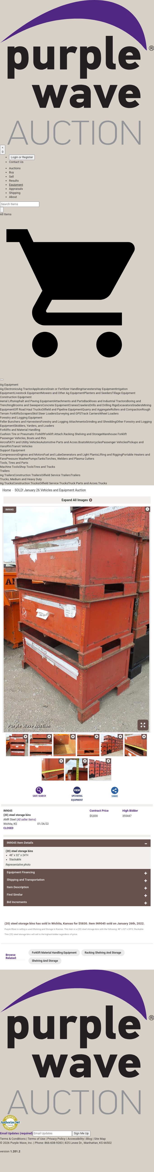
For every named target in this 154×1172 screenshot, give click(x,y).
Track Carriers (90, 413)
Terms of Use (36, 1138)
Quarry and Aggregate (96, 409)
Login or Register (22, 157)
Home (6, 490)
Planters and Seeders (98, 393)
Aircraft (5, 442)
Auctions (15, 168)
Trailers (5, 471)
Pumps (33, 458)
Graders (137, 405)
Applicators (39, 389)
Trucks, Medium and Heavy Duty (21, 479)
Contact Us (16, 162)
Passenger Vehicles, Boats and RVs (23, 438)
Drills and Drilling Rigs (103, 405)
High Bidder (130, 810)
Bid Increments (17, 902)
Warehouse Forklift (114, 434)
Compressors (9, 454)
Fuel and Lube (53, 454)
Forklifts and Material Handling (20, 429)
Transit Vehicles (22, 446)
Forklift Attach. (54, 434)
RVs (9, 446)
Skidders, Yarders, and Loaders (34, 425)
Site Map (100, 1138)
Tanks (42, 458)
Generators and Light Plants (80, 454)
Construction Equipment (16, 397)
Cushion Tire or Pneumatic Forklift (22, 434)
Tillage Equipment (123, 393)
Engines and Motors (31, 454)
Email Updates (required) (16, 1133)
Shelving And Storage (45, 960)
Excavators (125, 405)
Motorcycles (94, 442)
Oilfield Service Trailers (56, 475)
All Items (6, 214)
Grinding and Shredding (101, 421)
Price (99, 810)
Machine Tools (9, 466)
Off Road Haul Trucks (28, 409)
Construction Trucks (26, 483)
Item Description (18, 887)
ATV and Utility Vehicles (25, 442)
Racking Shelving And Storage (103, 952)
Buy (11, 172)
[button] (77, 369)
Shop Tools (26, 466)
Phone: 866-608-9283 (49, 1142)
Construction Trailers (27, 475)
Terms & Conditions (13, 1138)
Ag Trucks (6, 483)
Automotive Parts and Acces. (59, 442)
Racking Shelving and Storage (83, 434)
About (13, 197)
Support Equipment (12, 450)
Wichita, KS (10, 823)
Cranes (73, 405)
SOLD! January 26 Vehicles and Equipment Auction (50, 490)
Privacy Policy (56, 1138)
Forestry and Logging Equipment (21, 417)
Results (14, 180)
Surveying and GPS (68, 413)
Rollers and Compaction (126, 409)
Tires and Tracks (44, 466)
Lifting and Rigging (110, 454)
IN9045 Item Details (20, 842)
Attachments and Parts (69, 401)
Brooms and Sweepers (27, 405)
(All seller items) (26, 819)
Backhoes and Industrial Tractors (105, 401)
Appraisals (16, 188)
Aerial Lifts (7, 401)
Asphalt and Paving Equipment (34, 401)
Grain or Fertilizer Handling (64, 389)
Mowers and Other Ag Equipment (62, 393)
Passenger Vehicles (114, 442)
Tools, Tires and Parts (14, 462)
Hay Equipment (106, 389)
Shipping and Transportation (25, 879)
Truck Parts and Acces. (83, 483)
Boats (82, 442)
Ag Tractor (25, 389)
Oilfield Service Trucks (53, 483)
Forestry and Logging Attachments (63, 421)
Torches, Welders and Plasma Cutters (69, 458)
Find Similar (15, 894)
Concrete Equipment (55, 405)
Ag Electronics (9, 389)
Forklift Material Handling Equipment (54, 952)
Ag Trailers (7, 475)
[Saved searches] (2, 149)
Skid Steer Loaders (44, 413)
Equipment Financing (21, 872)
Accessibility (76, 1138)
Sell (11, 176)
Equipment (16, 184)
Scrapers (26, 413)
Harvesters (89, 389)
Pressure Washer (17, 458)
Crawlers (83, 405)
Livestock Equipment (27, 393)
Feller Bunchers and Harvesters (20, 421)
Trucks (102, 483)
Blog (89, 1138)
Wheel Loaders (109, 413)
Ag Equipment (9, 384)
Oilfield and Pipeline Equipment (62, 409)
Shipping (14, 193)
